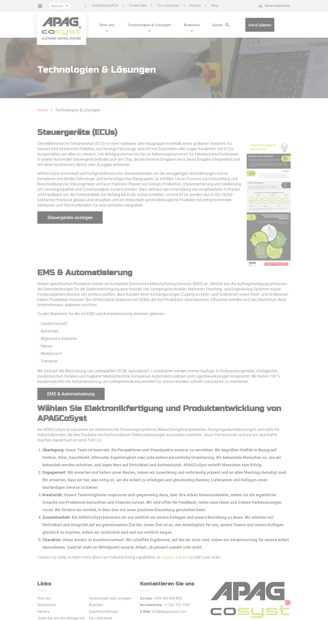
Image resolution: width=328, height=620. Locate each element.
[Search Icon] (214, 24)
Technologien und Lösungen (110, 598)
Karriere (195, 5)
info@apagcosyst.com (169, 611)
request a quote (174, 557)
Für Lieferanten (168, 5)
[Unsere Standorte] (275, 6)
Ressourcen (46, 605)
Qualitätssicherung (103, 611)
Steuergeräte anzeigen (70, 217)
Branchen (96, 605)
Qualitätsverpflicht (105, 5)
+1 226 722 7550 (177, 605)
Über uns (44, 598)
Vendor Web (138, 5)
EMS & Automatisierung (71, 394)
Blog (214, 5)
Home (42, 110)
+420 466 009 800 (167, 598)
